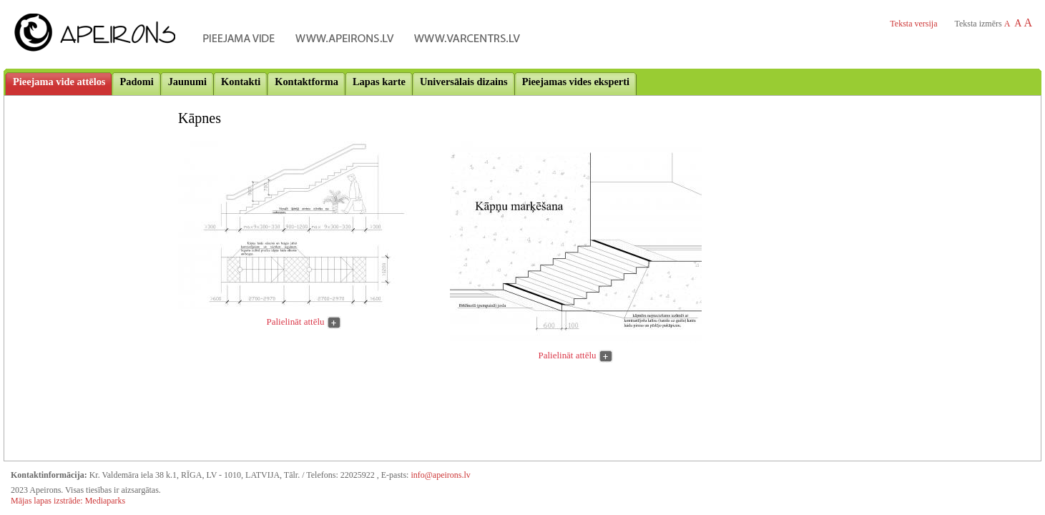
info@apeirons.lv (440, 475)
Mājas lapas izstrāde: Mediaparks (68, 501)
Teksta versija (913, 24)
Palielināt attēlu (296, 321)
